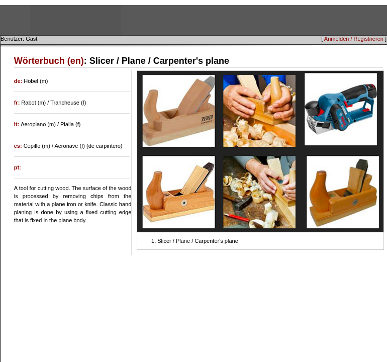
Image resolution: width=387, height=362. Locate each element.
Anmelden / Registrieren (353, 39)
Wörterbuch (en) (49, 61)
